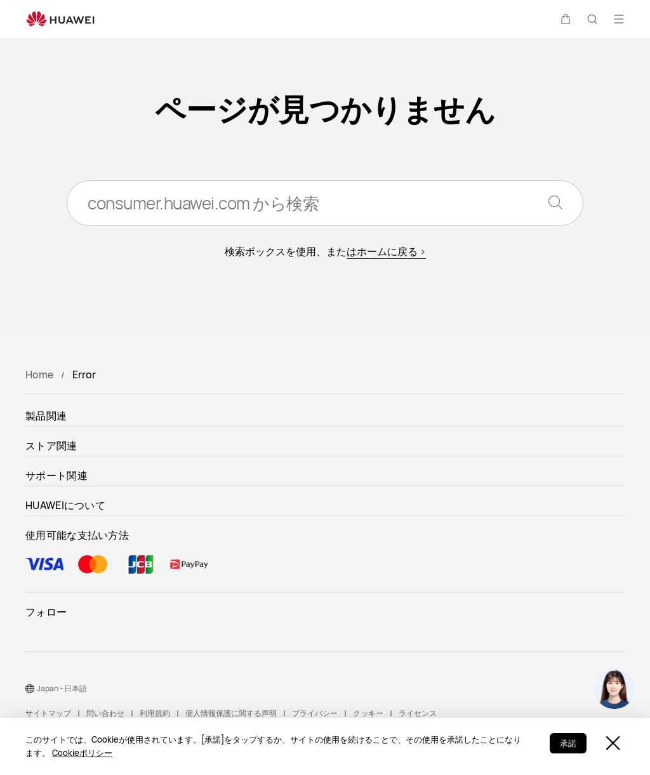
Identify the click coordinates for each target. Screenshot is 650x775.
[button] (565, 19)
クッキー (368, 713)
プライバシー (315, 713)
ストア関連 (51, 445)
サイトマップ (48, 713)
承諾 (568, 743)
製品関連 (46, 415)
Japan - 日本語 (62, 688)
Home (39, 374)
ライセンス (418, 713)
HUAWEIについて (65, 505)
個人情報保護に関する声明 (231, 713)
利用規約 (155, 713)
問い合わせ (105, 713)
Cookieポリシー (82, 752)
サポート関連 (56, 475)
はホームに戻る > (386, 251)
